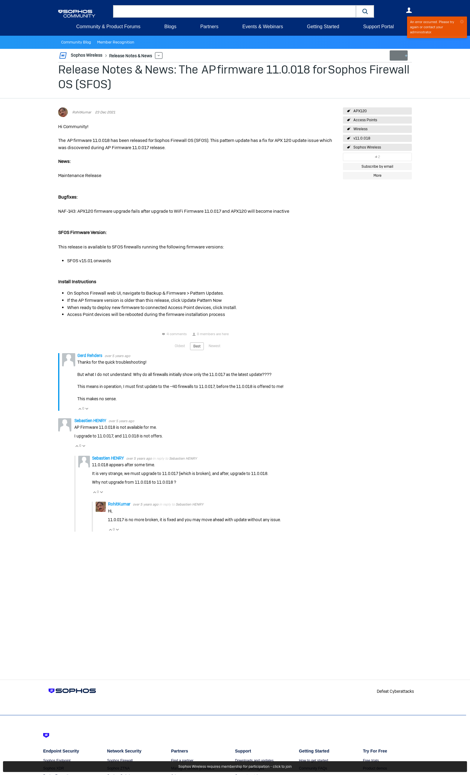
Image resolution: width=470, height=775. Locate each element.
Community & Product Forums (108, 26)
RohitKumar (81, 112)
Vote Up (79, 408)
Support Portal (378, 26)
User (409, 10)
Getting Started (323, 26)
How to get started (313, 760)
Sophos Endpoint (56, 760)
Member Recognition (112, 42)
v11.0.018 (361, 138)
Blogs (170, 26)
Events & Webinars (262, 26)
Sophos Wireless (367, 147)
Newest (214, 346)
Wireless (360, 129)
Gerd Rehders (90, 355)
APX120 (360, 111)
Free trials (371, 760)
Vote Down (86, 408)
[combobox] (234, 11)
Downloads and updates (254, 760)
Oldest (180, 346)
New (398, 55)
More (155, 55)
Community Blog (75, 42)
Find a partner (182, 760)
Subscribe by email (377, 166)
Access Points (365, 120)
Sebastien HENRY (90, 420)
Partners (209, 26)
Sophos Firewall (119, 760)
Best (197, 346)
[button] (365, 11)
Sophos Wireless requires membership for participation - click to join (235, 766)
